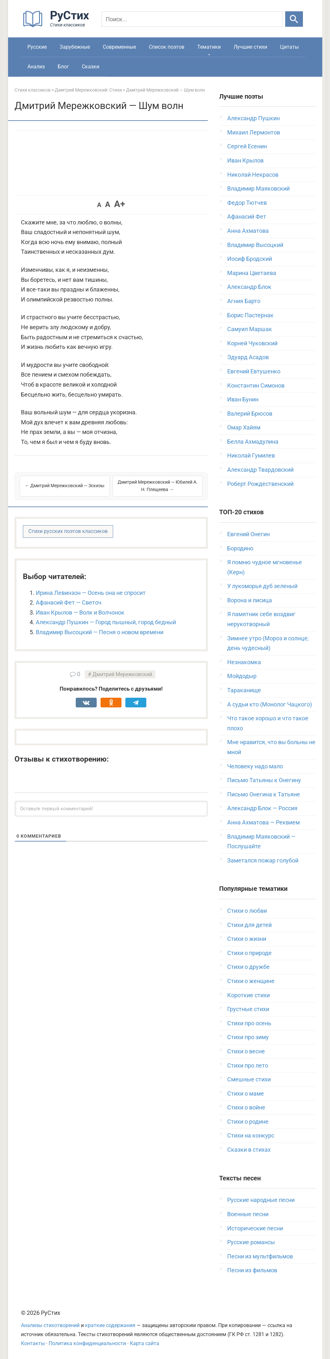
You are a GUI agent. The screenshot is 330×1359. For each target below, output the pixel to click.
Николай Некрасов (252, 174)
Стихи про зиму (248, 1037)
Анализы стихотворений (50, 1325)
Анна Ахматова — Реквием (263, 822)
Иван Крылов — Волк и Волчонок (80, 612)
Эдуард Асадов (248, 357)
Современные (119, 47)
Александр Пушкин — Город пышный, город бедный (106, 622)
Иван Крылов (245, 160)
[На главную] (58, 25)
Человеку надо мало (255, 766)
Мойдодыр (242, 676)
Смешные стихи (249, 1079)
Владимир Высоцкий (255, 244)
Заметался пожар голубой (262, 860)
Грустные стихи (248, 1009)
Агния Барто (243, 301)
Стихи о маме (245, 1093)
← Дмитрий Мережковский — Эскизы (64, 485)
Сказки (90, 67)
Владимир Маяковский (258, 188)
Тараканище (244, 690)
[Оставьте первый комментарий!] (111, 808)
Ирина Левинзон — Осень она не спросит (91, 592)
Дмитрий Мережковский (122, 674)
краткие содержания (110, 1325)
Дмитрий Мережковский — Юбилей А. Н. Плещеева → (158, 485)
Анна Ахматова (248, 230)
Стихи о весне (246, 1051)
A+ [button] (119, 204)
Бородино (240, 548)
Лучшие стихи (250, 47)
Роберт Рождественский (260, 483)
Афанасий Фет (246, 216)
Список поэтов (166, 47)
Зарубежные (75, 47)
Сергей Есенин (247, 146)
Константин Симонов (256, 385)
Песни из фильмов (252, 1270)
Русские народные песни (261, 1200)
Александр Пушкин (253, 118)
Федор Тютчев (247, 202)
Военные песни (247, 1214)
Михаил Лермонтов (253, 132)
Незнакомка (244, 662)
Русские (37, 47)
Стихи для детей (249, 924)
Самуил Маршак (249, 329)
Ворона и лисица (249, 600)
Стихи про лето (247, 1065)
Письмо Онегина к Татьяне (263, 794)
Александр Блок (249, 286)
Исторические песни (255, 1228)
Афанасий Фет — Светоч (69, 602)
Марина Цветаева (251, 273)
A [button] (99, 205)
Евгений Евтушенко (253, 371)
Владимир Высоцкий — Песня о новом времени (99, 632)
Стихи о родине (247, 1121)
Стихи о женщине (251, 981)
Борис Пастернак (250, 315)
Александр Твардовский (260, 469)
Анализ (36, 67)
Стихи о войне (246, 1107)
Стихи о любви (247, 910)
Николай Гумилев (251, 455)
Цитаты (289, 47)
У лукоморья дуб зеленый (262, 586)
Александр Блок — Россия (262, 808)
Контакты (33, 1343)
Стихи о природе (249, 953)
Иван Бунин (242, 399)
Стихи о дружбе (248, 966)
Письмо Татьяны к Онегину (264, 780)
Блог (63, 67)
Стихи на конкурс (250, 1135)
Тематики (209, 47)
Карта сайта (144, 1343)
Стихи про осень (249, 1023)
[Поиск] (192, 19)
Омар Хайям (243, 427)
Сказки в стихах (249, 1149)
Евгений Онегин (248, 534)
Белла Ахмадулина (252, 441)
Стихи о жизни (246, 938)
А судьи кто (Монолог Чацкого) (269, 704)
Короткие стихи (248, 995)
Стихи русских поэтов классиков (68, 531)
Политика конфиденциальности (87, 1343)
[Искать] (294, 19)
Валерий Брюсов (249, 413)
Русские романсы (251, 1242)
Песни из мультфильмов (260, 1256)
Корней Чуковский (252, 343)
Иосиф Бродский (249, 258)
